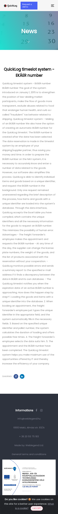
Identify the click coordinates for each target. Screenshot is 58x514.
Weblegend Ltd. (35, 445)
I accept (36, 508)
